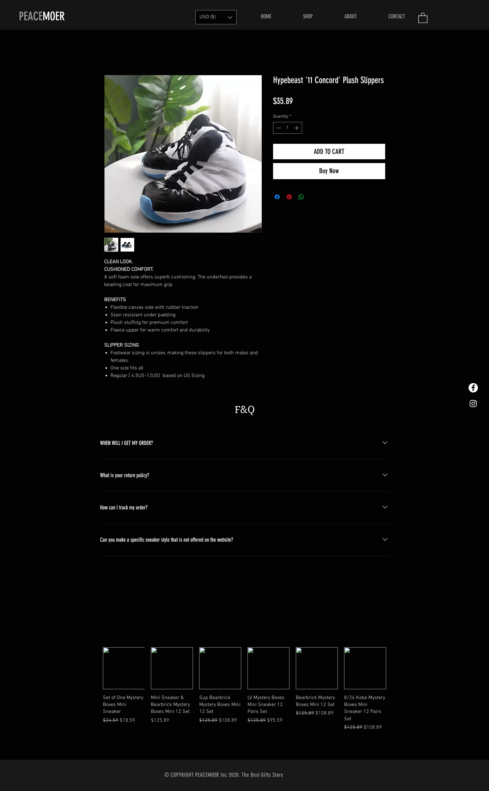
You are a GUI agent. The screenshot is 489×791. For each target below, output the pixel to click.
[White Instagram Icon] (473, 403)
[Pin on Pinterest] (289, 197)
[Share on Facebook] (277, 197)
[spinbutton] (287, 127)
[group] (244, 701)
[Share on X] (313, 197)
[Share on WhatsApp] (301, 197)
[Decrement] (278, 127)
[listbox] (215, 17)
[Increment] (297, 127)
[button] (215, 17)
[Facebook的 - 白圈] (473, 387)
